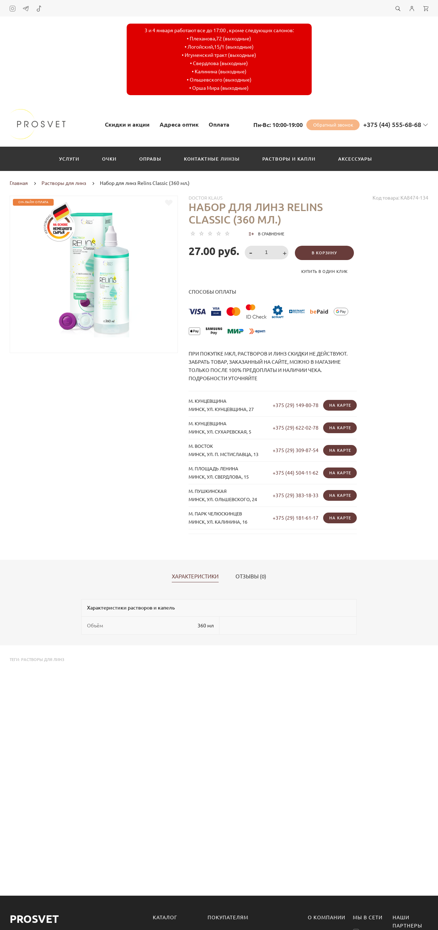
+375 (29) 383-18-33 (295, 495)
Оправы (150, 158)
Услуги (69, 158)
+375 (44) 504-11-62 (295, 473)
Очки (109, 158)
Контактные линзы (212, 158)
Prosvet (34, 919)
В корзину (324, 253)
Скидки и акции (127, 124)
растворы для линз (42, 659)
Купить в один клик (324, 271)
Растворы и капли (289, 158)
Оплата (219, 124)
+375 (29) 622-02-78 (295, 428)
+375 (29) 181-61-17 (295, 518)
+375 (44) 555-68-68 (392, 124)
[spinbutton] (266, 252)
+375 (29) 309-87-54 (295, 450)
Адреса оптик (179, 124)
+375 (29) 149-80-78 (295, 405)
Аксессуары (355, 158)
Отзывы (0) (250, 576)
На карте (340, 405)
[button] (285, 253)
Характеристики (195, 576)
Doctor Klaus (206, 197)
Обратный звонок (333, 124)
